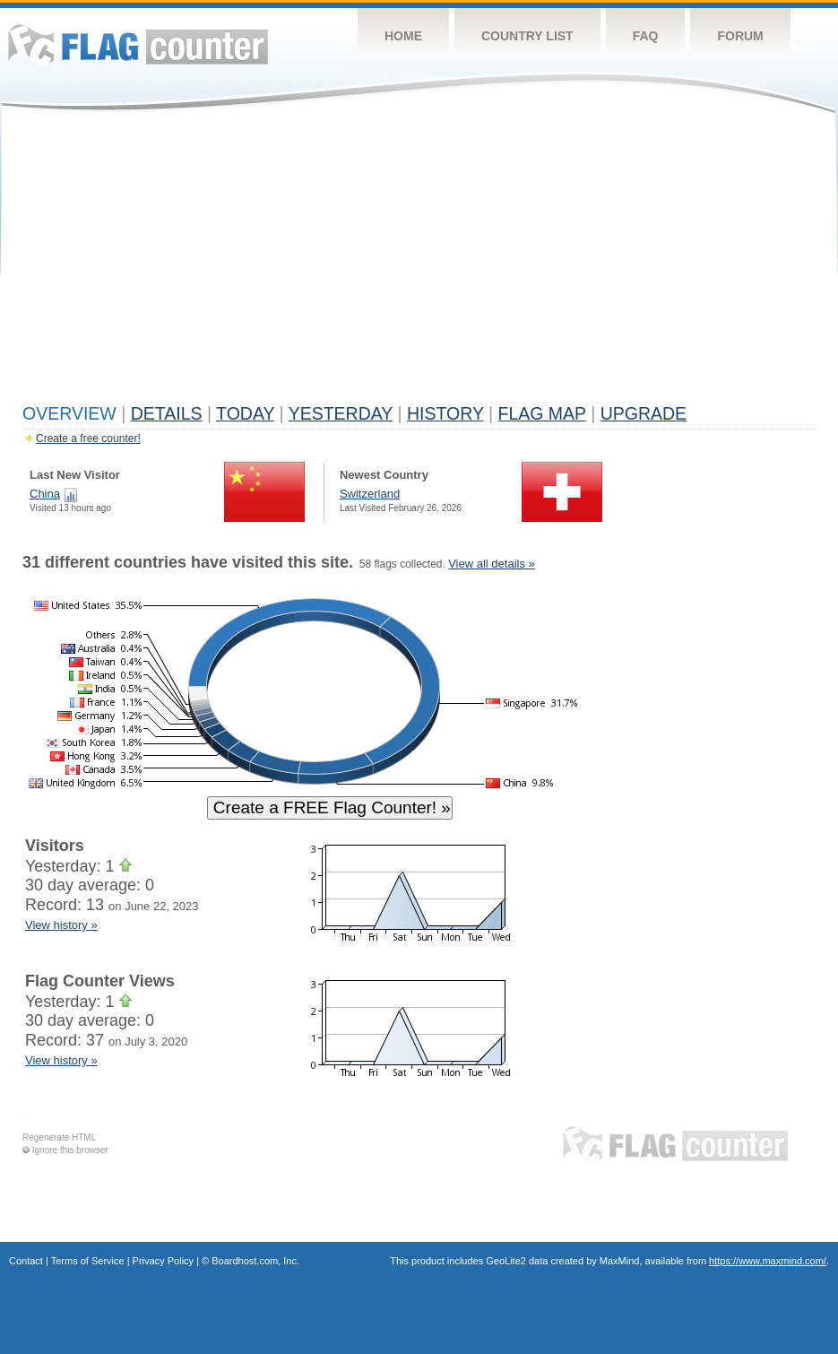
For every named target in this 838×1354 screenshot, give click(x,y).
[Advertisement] (419, 261)
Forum (740, 36)
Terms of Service (88, 1260)
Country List (527, 36)
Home (403, 36)
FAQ (646, 36)
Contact (26, 1260)
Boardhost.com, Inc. (255, 1260)
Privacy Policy (163, 1260)
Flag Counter (138, 44)
